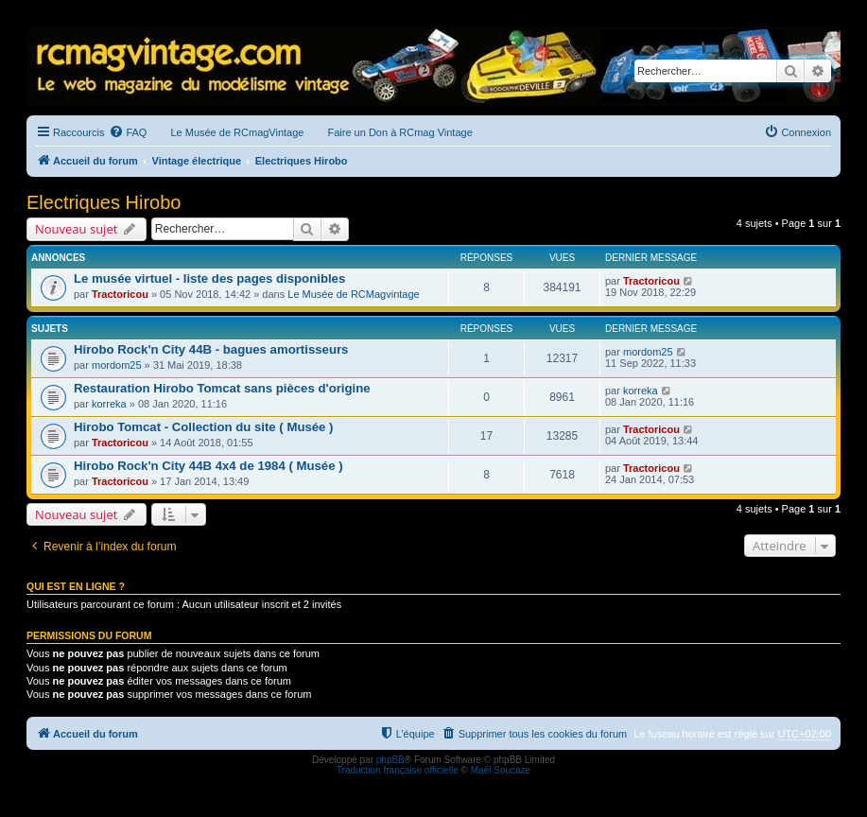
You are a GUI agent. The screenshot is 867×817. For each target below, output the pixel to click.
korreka (109, 403)
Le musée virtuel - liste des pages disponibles (209, 278)
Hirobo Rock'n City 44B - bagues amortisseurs (211, 349)
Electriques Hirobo (103, 202)
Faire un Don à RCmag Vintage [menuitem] (399, 132)
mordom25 (117, 365)
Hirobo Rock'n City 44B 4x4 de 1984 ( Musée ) (208, 466)
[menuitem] (128, 132)
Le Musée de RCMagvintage (353, 294)
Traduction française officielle (398, 770)
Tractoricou (120, 294)
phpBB (390, 760)
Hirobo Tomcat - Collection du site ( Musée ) (204, 427)
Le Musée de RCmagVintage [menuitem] (236, 132)
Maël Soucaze (500, 770)
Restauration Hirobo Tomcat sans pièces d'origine (222, 388)
